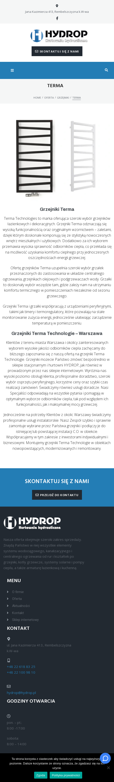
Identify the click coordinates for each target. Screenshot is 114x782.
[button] (57, 51)
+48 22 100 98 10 (21, 672)
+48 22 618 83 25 (21, 666)
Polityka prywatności (66, 775)
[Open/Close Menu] (12, 70)
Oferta (49, 97)
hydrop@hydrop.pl (21, 692)
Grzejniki (63, 97)
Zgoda (40, 775)
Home (37, 97)
